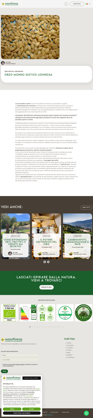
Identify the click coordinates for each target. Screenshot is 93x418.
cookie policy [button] (29, 395)
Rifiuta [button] (12, 409)
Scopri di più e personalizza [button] (21, 413)
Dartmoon (50, 415)
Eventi (69, 350)
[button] (44, 262)
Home (69, 343)
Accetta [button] (31, 409)
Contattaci (70, 357)
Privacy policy (54, 412)
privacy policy (20, 364)
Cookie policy (65, 412)
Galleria (69, 355)
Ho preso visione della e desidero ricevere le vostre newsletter (20, 365)
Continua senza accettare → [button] (32, 378)
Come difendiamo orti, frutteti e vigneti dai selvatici (15, 243)
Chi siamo (70, 345)
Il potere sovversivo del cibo (46, 241)
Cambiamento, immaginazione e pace (77, 241)
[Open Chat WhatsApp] (86, 413)
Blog (68, 353)
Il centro (70, 348)
